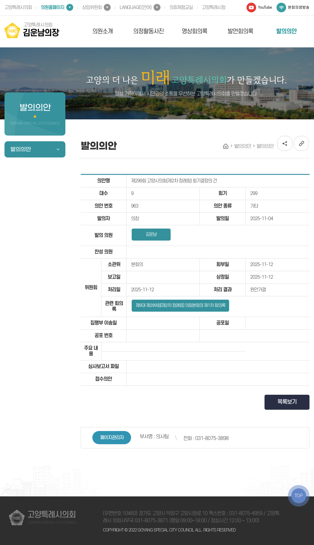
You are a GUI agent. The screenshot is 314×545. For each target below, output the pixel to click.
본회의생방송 (299, 7)
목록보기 (287, 402)
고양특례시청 (213, 7)
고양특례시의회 (18, 7)
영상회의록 (194, 31)
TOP (299, 496)
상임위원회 (92, 7)
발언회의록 (240, 31)
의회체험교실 (181, 7)
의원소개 (102, 31)
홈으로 (226, 146)
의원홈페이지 (52, 7)
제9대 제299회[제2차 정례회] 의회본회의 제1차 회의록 (180, 305)
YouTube (265, 7)
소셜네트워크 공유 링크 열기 (284, 143)
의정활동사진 (148, 31)
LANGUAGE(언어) (135, 7)
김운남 (151, 234)
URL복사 (301, 143)
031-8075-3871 (151, 520)
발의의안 (286, 31)
